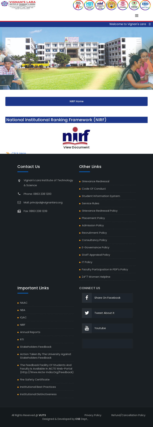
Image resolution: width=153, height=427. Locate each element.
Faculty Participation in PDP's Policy (105, 269)
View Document (76, 147)
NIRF (22, 325)
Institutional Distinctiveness (38, 394)
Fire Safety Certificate (35, 379)
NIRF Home (76, 101)
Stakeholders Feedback (35, 347)
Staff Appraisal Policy (96, 255)
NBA (22, 310)
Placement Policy (93, 218)
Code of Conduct (94, 188)
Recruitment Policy (94, 233)
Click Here (19, 153)
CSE (77, 419)
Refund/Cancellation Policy (128, 415)
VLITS (42, 415)
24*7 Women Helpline (96, 277)
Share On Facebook (101, 298)
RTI (22, 339)
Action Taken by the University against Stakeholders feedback (45, 356)
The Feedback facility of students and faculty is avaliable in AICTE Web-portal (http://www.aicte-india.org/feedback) (47, 368)
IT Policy (87, 262)
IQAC (23, 317)
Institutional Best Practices (38, 387)
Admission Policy (93, 225)
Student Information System (101, 196)
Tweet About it (98, 313)
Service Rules (90, 203)
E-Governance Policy (95, 247)
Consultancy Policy (94, 240)
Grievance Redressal (95, 181)
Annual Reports (30, 332)
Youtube (94, 328)
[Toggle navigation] (136, 15)
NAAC (24, 303)
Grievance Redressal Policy (100, 211)
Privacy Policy (93, 415)
